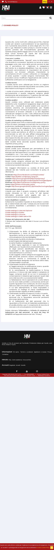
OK (52, 547)
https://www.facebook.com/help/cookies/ (28, 175)
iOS (30, 216)
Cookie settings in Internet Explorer (18, 210)
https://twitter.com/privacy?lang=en (24, 177)
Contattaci (5, 354)
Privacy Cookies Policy (43, 374)
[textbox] (27, 17)
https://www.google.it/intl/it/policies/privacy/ (28, 178)
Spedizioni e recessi (40, 352)
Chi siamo (16, 352)
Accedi (18, 365)
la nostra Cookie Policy (43, 547)
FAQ (10, 360)
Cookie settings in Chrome (15, 214)
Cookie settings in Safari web (16, 216)
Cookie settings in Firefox (14, 212)
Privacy (49, 352)
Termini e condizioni (26, 352)
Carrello (23, 365)
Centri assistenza (17, 360)
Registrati (12, 365)
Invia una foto (27, 360)
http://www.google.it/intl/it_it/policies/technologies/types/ (32, 186)
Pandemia (47, 375)
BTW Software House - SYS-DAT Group (24, 375)
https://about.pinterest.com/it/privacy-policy (29, 182)
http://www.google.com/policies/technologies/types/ (32, 180)
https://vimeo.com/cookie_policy (23, 184)
